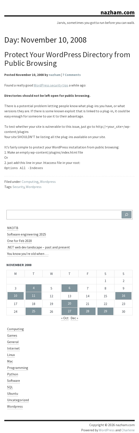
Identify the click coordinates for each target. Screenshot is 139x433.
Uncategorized (18, 399)
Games (12, 335)
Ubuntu (12, 393)
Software (13, 380)
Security (18, 186)
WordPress (107, 429)
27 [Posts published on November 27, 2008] (69, 310)
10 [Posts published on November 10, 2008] (15, 295)
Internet (13, 347)
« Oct (65, 317)
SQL (10, 386)
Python (12, 373)
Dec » (74, 317)
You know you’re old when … (27, 253)
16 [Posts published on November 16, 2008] (123, 295)
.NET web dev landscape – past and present (38, 246)
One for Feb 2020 (19, 240)
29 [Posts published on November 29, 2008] (105, 310)
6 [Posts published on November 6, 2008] (69, 287)
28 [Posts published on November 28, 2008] (87, 310)
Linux (11, 354)
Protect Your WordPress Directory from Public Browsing (67, 59)
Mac (10, 360)
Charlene (128, 429)
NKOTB (12, 227)
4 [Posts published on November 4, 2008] (33, 287)
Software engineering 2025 (26, 233)
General (13, 341)
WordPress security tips (51, 85)
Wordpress (48, 181)
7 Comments (71, 75)
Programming (17, 367)
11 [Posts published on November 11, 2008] (33, 295)
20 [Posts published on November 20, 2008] (69, 302)
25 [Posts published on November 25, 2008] (33, 310)
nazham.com (117, 12)
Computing (30, 181)
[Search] (126, 214)
